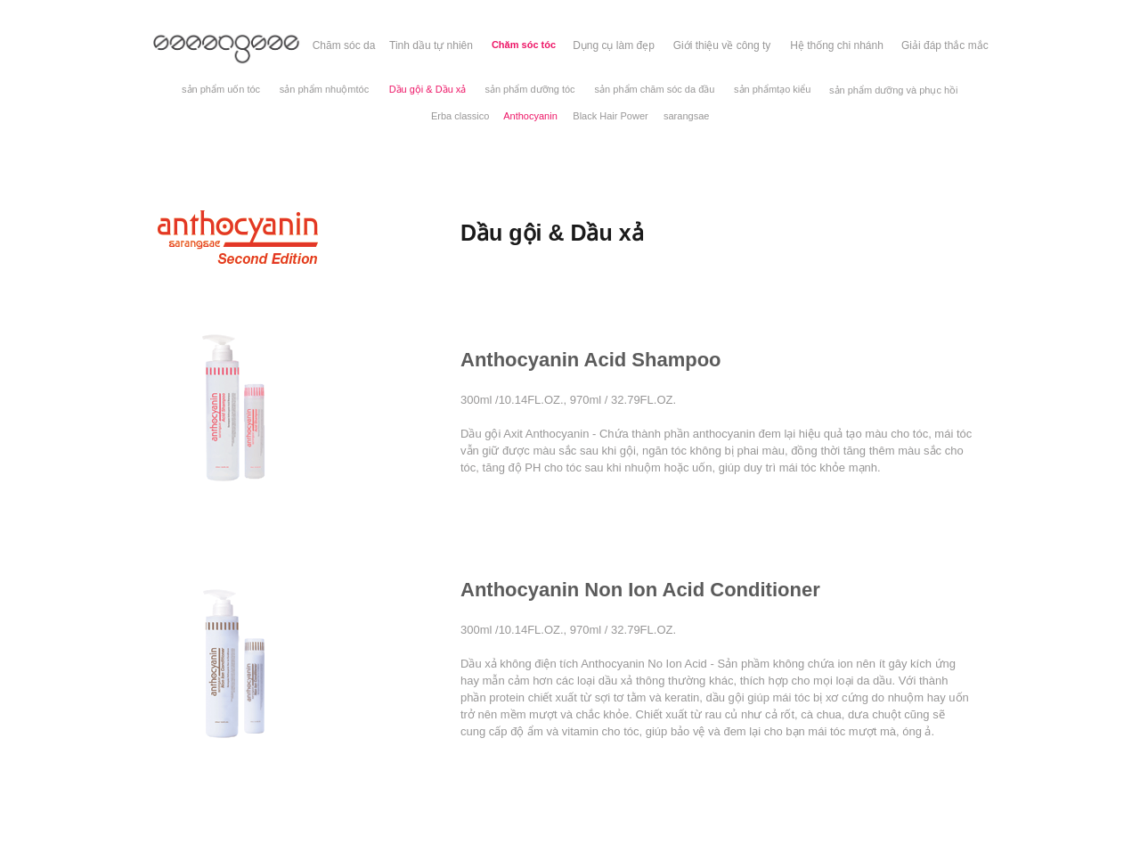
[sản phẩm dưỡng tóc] (529, 89)
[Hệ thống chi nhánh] (836, 45)
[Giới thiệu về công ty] (722, 45)
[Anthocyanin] (530, 116)
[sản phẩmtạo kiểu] (772, 89)
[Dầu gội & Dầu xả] (427, 89)
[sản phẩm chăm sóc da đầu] (654, 89)
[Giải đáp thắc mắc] (945, 45)
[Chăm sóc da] (344, 45)
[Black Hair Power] (610, 116)
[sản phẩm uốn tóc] (221, 89)
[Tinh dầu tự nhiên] (431, 45)
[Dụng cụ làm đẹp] (614, 45)
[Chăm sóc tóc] (524, 45)
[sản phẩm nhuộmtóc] (324, 89)
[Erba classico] (460, 116)
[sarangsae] (686, 116)
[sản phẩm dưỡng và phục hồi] (893, 90)
